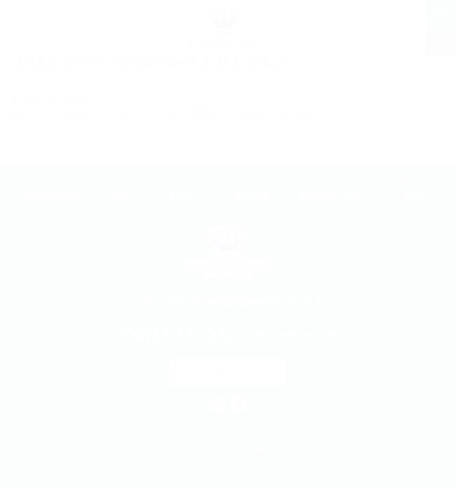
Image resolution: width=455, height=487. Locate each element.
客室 (119, 195)
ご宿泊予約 (227, 372)
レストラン (180, 195)
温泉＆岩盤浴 (53, 195)
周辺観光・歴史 (331, 195)
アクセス (411, 195)
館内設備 (251, 195)
